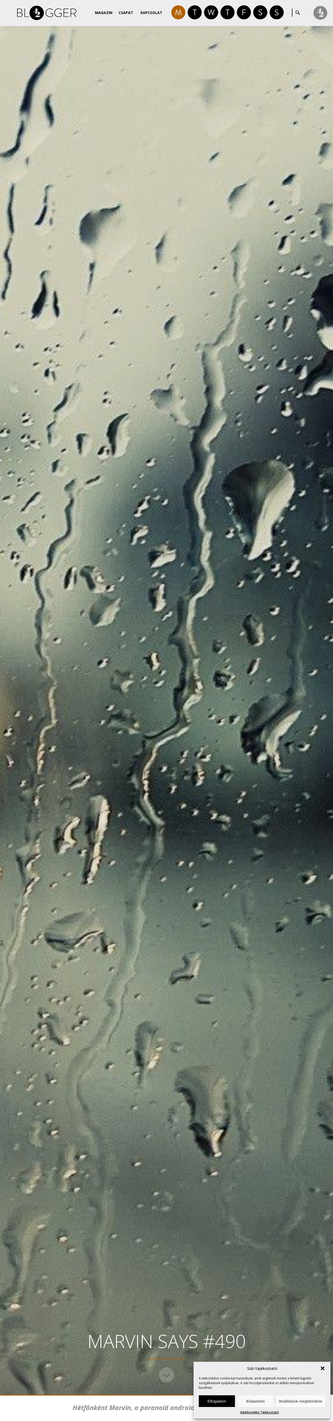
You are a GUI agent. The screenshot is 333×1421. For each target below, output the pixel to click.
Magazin (103, 12)
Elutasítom (255, 1401)
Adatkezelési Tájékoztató (259, 1412)
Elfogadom (216, 1401)
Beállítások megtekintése (300, 1401)
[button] (322, 1368)
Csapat (126, 12)
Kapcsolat (151, 12)
